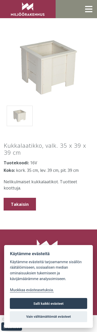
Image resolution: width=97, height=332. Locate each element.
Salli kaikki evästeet (48, 304)
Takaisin (20, 204)
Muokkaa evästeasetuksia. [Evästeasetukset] (32, 290)
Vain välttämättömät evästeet (48, 317)
